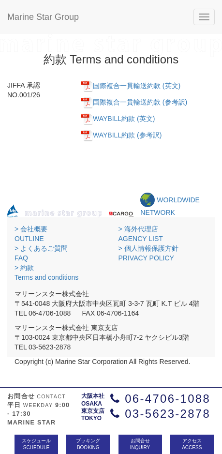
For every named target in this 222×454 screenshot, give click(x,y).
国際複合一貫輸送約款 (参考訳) (140, 102)
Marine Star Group (43, 17)
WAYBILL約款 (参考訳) (127, 135)
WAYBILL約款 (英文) (124, 118)
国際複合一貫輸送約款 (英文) (136, 86)
